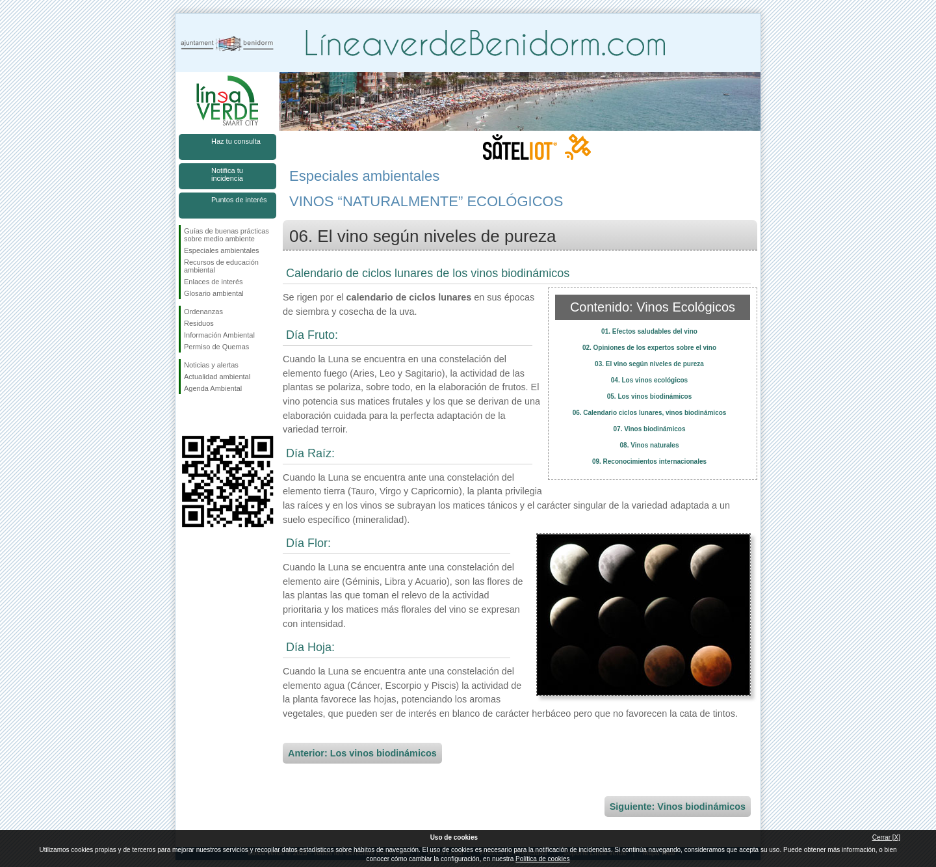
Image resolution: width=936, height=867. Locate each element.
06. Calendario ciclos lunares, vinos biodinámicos (650, 412)
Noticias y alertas (211, 365)
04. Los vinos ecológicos (649, 380)
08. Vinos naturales (649, 445)
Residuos (199, 323)
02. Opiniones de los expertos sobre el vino (649, 347)
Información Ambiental (219, 335)
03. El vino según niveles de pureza (649, 363)
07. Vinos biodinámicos (650, 429)
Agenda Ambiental (213, 388)
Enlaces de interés (213, 282)
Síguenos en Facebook (186, 415)
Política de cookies (542, 858)
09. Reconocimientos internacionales (649, 461)
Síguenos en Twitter (208, 415)
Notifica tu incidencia (227, 174)
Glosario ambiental (214, 293)
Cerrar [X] (886, 837)
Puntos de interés (239, 200)
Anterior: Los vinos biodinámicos (362, 753)
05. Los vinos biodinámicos (649, 396)
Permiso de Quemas (216, 347)
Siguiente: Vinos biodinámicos (678, 806)
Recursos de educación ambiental (221, 266)
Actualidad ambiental (217, 376)
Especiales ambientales (221, 250)
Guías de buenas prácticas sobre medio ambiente (226, 235)
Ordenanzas (203, 311)
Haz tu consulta (236, 141)
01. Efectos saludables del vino (649, 331)
